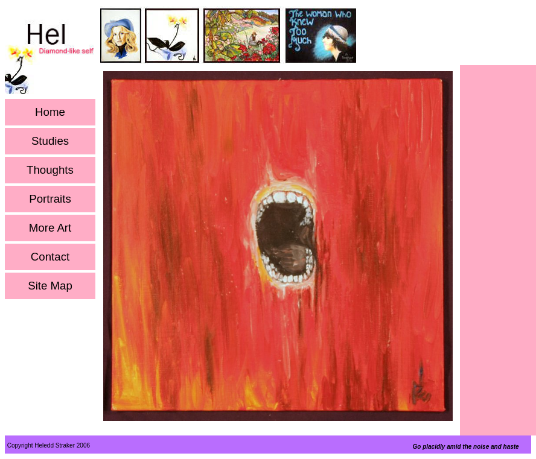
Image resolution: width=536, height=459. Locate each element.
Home (50, 112)
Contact (50, 257)
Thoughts (50, 170)
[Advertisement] (498, 248)
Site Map (50, 286)
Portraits (50, 199)
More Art (50, 228)
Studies (50, 141)
